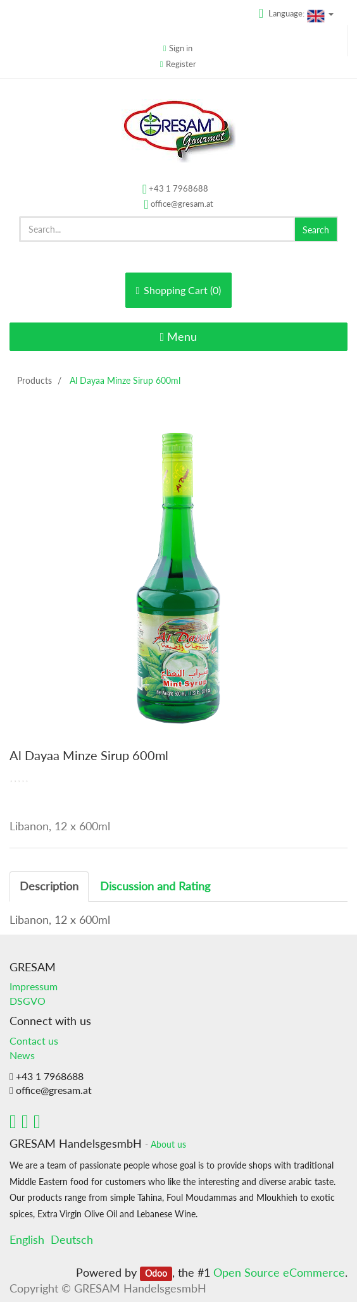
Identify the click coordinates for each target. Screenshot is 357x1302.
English (26, 1239)
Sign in (180, 48)
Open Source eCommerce (279, 1272)
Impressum (33, 986)
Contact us (33, 1041)
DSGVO (27, 1001)
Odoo (156, 1273)
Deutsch (72, 1239)
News (22, 1055)
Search (316, 229)
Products (34, 380)
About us (168, 1144)
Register (181, 64)
